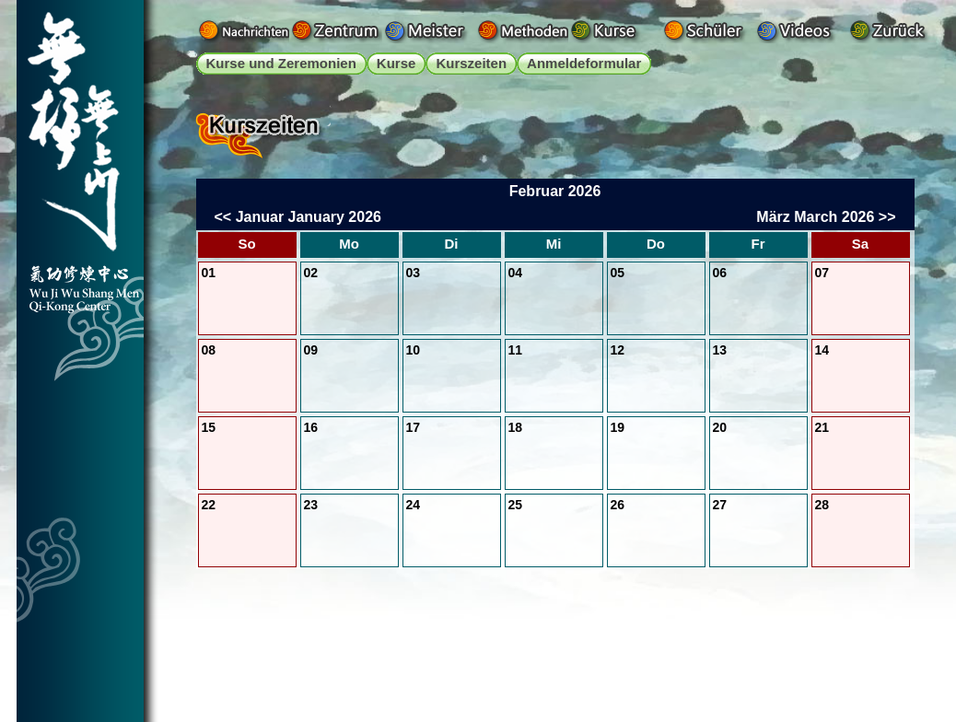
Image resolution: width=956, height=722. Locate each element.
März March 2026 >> (825, 217)
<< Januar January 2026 (298, 217)
